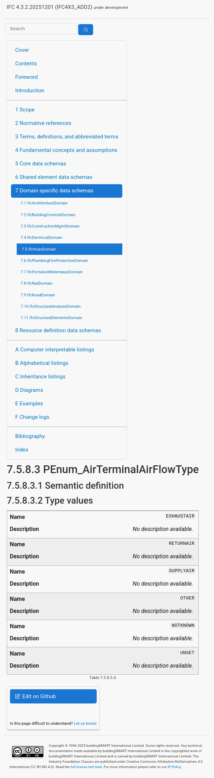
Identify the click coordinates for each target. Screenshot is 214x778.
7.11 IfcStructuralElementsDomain (51, 317)
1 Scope (25, 109)
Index (21, 449)
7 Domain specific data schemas (54, 190)
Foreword (26, 77)
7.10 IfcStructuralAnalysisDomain (51, 306)
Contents (26, 63)
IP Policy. (174, 767)
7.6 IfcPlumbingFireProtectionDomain (54, 260)
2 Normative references (43, 123)
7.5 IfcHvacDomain (39, 249)
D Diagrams (29, 390)
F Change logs (32, 417)
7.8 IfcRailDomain (37, 283)
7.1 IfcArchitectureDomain (44, 203)
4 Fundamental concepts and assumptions (66, 150)
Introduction (29, 90)
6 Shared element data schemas (53, 177)
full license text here (86, 767)
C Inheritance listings (40, 376)
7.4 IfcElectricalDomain (41, 237)
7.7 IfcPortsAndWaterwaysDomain (51, 271)
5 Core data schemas (40, 163)
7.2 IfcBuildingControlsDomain (48, 214)
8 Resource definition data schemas (58, 330)
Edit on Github (35, 696)
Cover (22, 50)
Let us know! (85, 723)
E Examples (29, 403)
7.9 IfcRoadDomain (38, 294)
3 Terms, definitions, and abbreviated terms (66, 136)
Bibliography (30, 436)
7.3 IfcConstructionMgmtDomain (50, 226)
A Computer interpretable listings (54, 349)
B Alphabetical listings (42, 363)
